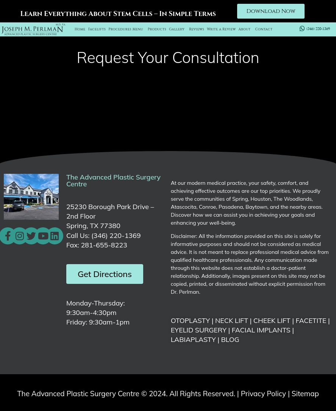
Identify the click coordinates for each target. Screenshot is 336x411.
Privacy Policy (263, 393)
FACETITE (310, 320)
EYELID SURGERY (199, 330)
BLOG (230, 339)
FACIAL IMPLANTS (261, 330)
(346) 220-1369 (116, 235)
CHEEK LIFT (272, 320)
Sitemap (305, 393)
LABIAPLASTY (193, 339)
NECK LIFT (231, 320)
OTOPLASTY (190, 320)
